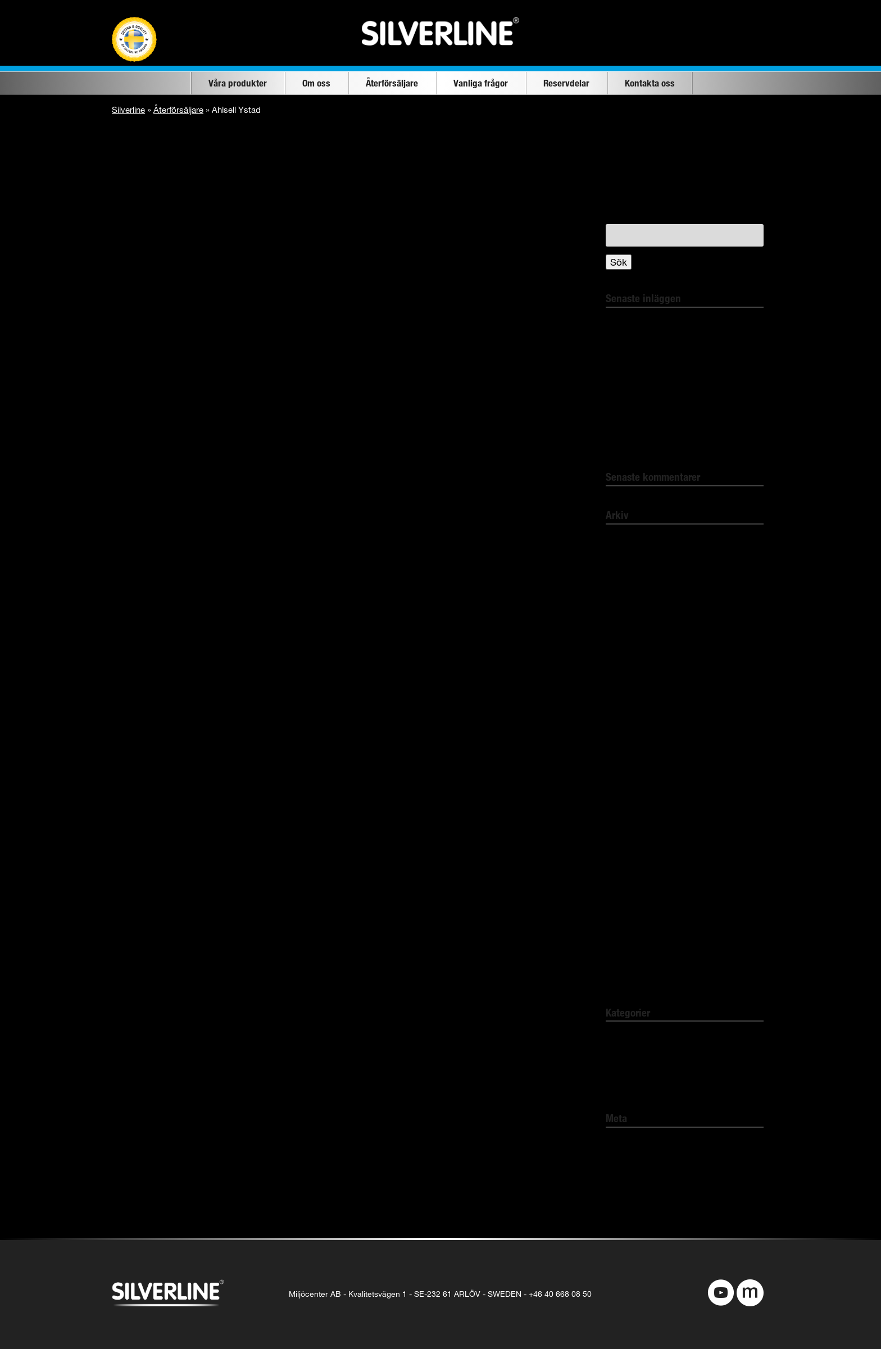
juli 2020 (623, 802)
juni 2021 (624, 693)
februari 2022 (633, 584)
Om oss (316, 83)
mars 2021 (628, 715)
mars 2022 (628, 562)
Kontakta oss (650, 83)
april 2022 (626, 541)
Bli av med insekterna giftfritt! (668, 346)
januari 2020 (631, 867)
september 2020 (640, 780)
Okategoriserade (641, 1038)
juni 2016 (624, 976)
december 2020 (639, 758)
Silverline (128, 109)
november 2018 (639, 954)
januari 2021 (631, 736)
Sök (618, 262)
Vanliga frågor (480, 83)
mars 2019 (628, 932)
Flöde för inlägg (639, 1166)
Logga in (624, 1144)
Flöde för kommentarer (655, 1187)
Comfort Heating (641, 1060)
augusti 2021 (633, 671)
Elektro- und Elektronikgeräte (668, 440)
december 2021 (639, 628)
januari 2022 (631, 606)
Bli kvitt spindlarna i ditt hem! (668, 324)
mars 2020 (628, 824)
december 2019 (639, 889)
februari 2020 (633, 845)
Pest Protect (632, 1082)
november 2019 (639, 911)
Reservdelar (566, 83)
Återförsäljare (392, 83)
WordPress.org (638, 1209)
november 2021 (639, 649)
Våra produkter (237, 83)
